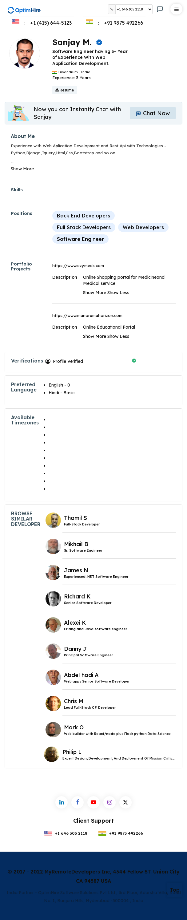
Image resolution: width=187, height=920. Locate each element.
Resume (64, 90)
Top (175, 890)
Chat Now (153, 113)
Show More (22, 169)
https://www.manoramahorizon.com (87, 315)
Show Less (118, 292)
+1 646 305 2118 (65, 833)
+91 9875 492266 (120, 833)
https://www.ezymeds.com (78, 265)
